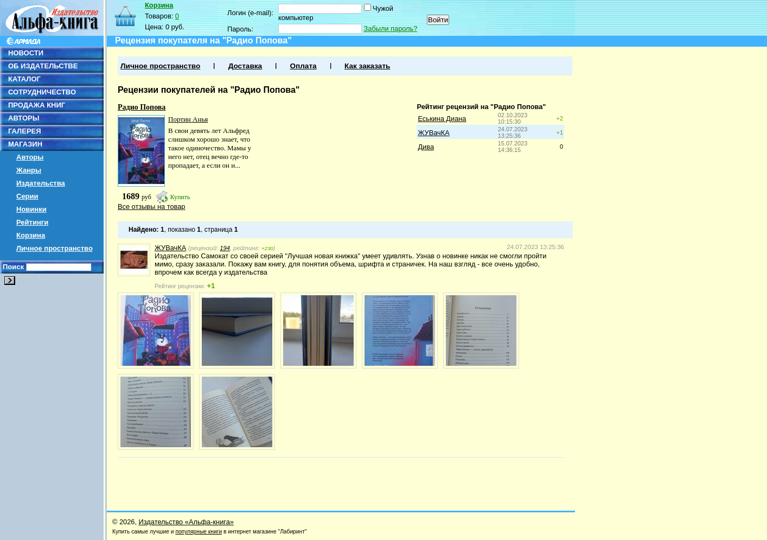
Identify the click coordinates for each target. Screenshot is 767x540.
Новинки (31, 209)
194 (225, 248)
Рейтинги (32, 222)
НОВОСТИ (25, 53)
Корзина (30, 235)
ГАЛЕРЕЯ (24, 131)
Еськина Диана (442, 119)
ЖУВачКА (433, 133)
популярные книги (198, 532)
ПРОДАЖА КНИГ (36, 105)
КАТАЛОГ (24, 79)
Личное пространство (54, 248)
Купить (180, 197)
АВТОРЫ (23, 118)
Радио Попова (141, 107)
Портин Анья (188, 119)
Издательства (40, 183)
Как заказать (367, 66)
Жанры (28, 170)
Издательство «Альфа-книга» (186, 522)
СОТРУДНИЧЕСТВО (42, 92)
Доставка (245, 66)
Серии (27, 196)
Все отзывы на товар (151, 206)
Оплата (303, 66)
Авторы (29, 157)
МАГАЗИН (25, 144)
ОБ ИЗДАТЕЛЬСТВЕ (43, 66)
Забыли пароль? (391, 28)
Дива (426, 147)
